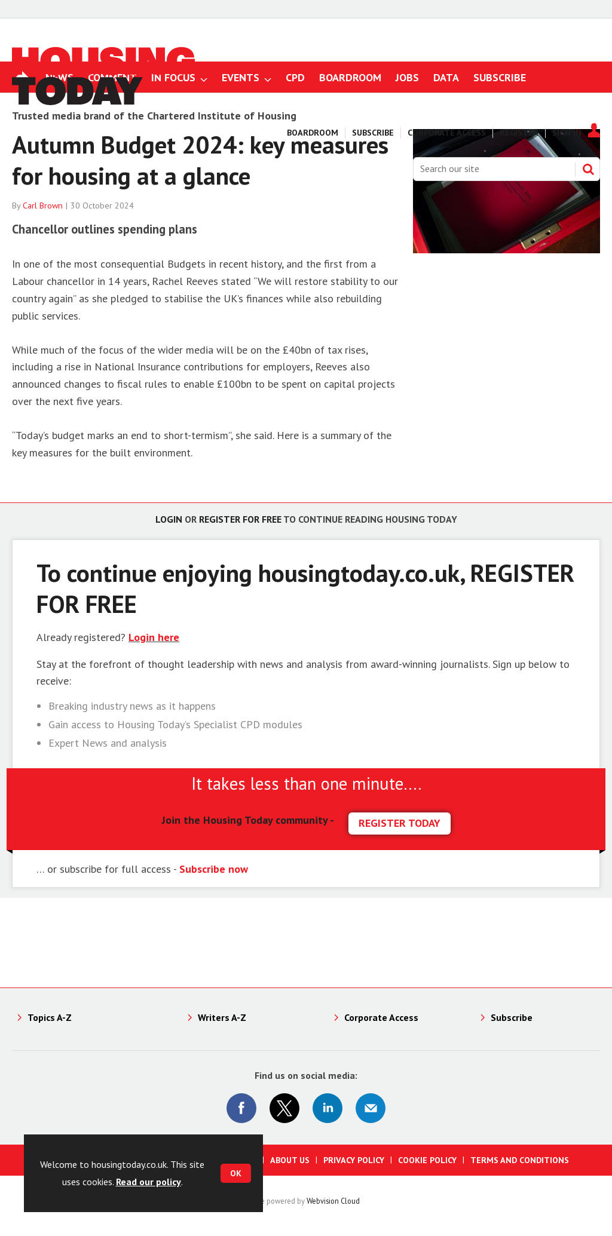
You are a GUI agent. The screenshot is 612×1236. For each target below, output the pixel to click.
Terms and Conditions (519, 1160)
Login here (153, 637)
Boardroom (312, 132)
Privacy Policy (353, 1160)
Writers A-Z (222, 1017)
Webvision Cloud (333, 1201)
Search (588, 169)
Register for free (240, 519)
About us (290, 1160)
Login (168, 519)
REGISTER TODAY (399, 823)
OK (235, 1173)
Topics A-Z (49, 1017)
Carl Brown (43, 205)
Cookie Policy (427, 1160)
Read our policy (148, 1182)
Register (519, 132)
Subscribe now (213, 869)
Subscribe (373, 132)
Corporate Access (447, 132)
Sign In (567, 132)
